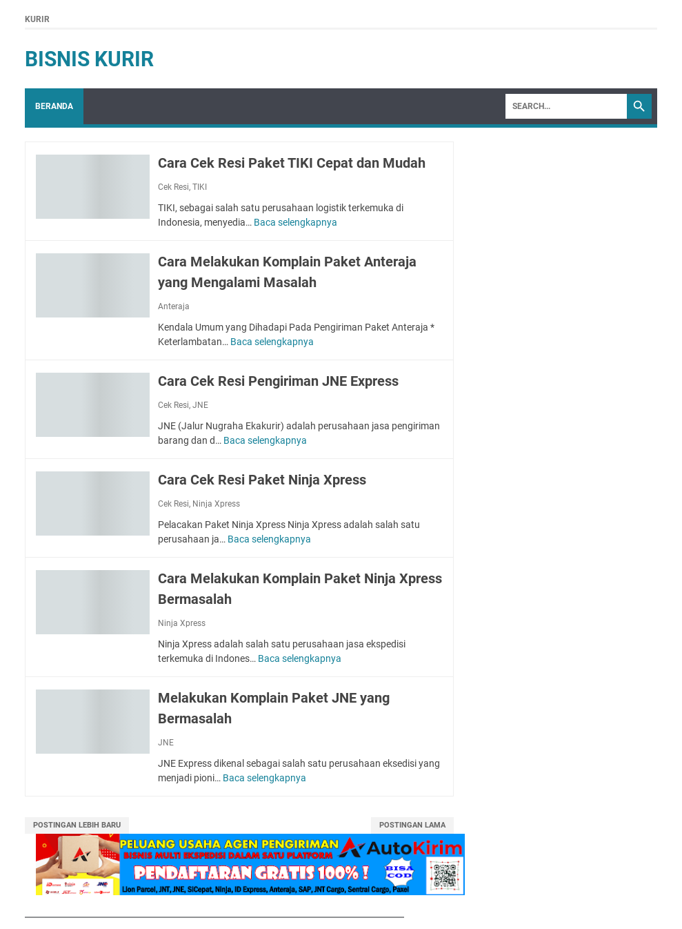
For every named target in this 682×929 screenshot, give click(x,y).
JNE (200, 405)
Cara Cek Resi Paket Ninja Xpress (262, 479)
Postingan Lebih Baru (77, 825)
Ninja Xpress (216, 504)
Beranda (54, 106)
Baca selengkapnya (295, 222)
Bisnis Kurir (89, 59)
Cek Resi (173, 187)
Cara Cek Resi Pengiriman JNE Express (278, 381)
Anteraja (174, 306)
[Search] (566, 106)
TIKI (199, 187)
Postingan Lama (412, 825)
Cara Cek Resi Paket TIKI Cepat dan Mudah (291, 163)
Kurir (37, 19)
